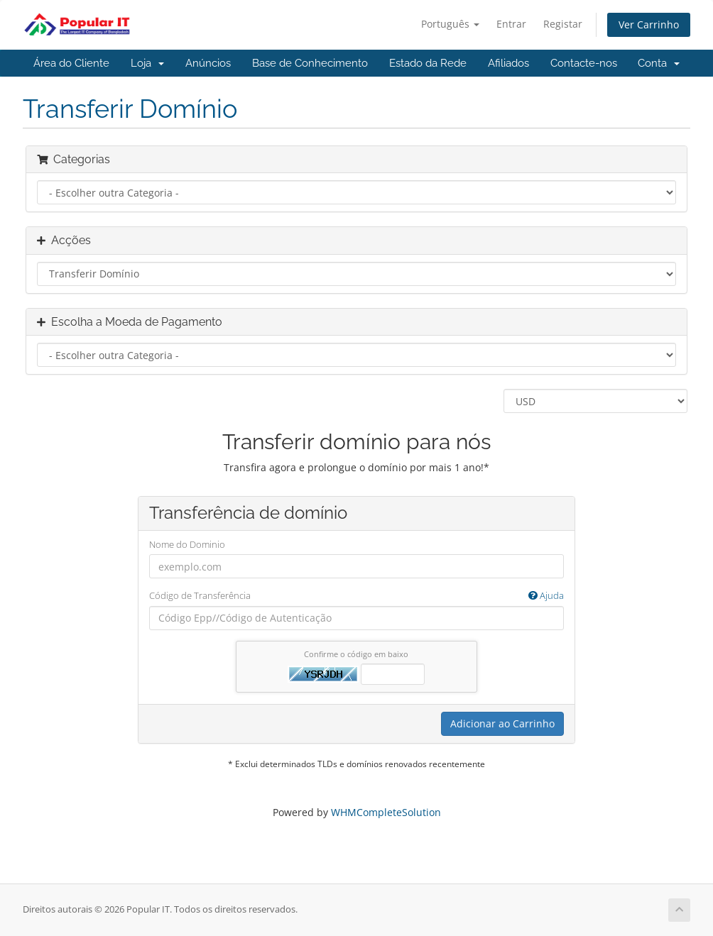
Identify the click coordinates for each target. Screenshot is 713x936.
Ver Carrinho (649, 24)
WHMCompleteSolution (386, 812)
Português (450, 24)
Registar (562, 24)
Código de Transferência (357, 595)
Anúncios (208, 63)
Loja (147, 63)
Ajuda (546, 595)
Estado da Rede (428, 63)
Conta (659, 63)
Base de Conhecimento (310, 63)
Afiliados (508, 63)
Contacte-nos (583, 63)
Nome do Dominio (187, 544)
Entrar (511, 24)
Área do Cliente (71, 63)
